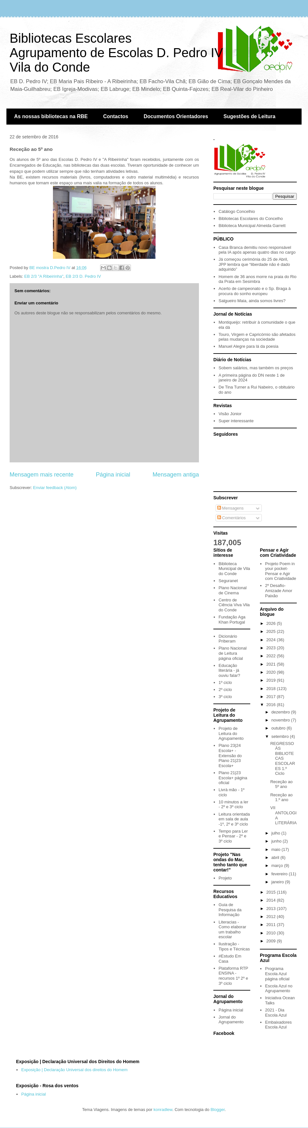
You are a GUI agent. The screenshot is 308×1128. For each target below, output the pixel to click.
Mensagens (230, 508)
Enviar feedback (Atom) (55, 487)
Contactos (115, 116)
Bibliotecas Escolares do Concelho (250, 218)
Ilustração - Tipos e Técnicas (234, 946)
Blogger (217, 1109)
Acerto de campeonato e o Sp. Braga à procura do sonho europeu (254, 291)
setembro (280, 736)
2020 (271, 672)
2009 (271, 941)
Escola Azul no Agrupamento (278, 988)
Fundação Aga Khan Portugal (231, 620)
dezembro (281, 712)
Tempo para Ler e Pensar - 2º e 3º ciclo (233, 836)
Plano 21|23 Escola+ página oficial (232, 777)
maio (276, 849)
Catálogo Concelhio (236, 211)
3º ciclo (225, 696)
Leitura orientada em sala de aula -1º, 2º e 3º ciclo (234, 819)
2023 (271, 647)
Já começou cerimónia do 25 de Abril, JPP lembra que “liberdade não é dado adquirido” (254, 264)
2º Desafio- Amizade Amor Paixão (278, 590)
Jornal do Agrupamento (231, 1020)
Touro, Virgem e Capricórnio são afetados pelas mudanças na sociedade (256, 337)
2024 (271, 639)
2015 (271, 892)
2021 (271, 664)
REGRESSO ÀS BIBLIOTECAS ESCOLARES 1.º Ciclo (282, 758)
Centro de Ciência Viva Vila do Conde (234, 605)
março (277, 865)
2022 (271, 655)
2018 (271, 688)
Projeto (225, 878)
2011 (271, 924)
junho (277, 841)
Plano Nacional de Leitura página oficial (232, 653)
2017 (271, 696)
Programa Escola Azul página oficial (277, 973)
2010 (271, 933)
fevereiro (280, 873)
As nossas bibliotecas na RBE (51, 116)
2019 (271, 680)
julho (276, 833)
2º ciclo (225, 689)
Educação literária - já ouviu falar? (229, 670)
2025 (271, 631)
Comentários (231, 517)
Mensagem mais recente (41, 474)
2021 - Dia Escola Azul (276, 1013)
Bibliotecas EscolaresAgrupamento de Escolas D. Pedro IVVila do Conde (116, 52)
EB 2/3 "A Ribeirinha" (44, 276)
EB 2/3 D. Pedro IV (83, 276)
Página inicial (113, 474)
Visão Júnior (229, 413)
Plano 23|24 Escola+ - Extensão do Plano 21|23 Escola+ (230, 755)
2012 (271, 916)
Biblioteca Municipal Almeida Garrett (252, 225)
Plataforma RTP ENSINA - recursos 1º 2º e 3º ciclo (233, 976)
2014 (271, 900)
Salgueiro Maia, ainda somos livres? (252, 300)
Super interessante (235, 420)
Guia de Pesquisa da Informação (230, 909)
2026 (271, 623)
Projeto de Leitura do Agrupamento (231, 733)
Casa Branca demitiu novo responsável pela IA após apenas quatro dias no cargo (256, 250)
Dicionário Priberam (227, 639)
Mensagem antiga (175, 474)
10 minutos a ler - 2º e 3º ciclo (233, 804)
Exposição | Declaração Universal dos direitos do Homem (74, 1069)
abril (275, 857)
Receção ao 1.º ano (281, 797)
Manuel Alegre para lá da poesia (248, 346)
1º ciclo (225, 682)
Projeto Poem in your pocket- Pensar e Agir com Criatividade (280, 571)
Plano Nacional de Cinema (232, 590)
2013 (271, 908)
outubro (279, 728)
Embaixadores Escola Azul (278, 1025)
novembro (281, 720)
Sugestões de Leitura (250, 116)
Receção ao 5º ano (281, 784)
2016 (271, 704)
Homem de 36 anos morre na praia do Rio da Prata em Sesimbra (257, 279)
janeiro (278, 881)
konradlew (162, 1109)
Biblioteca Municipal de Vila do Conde (234, 568)
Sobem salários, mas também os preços (255, 367)
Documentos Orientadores (176, 116)
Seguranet (228, 580)
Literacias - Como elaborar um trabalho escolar (232, 930)
